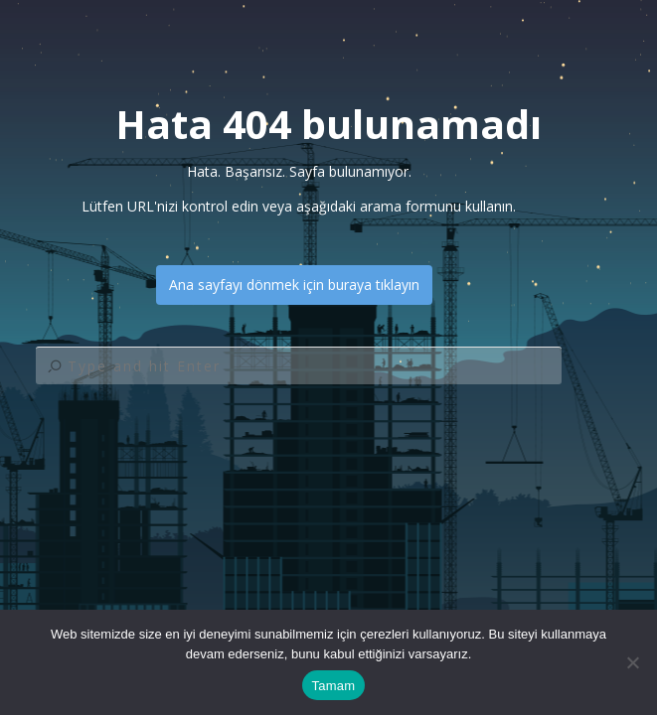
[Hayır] (632, 662)
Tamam (334, 685)
